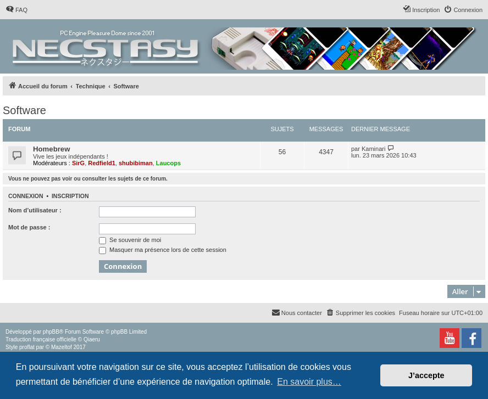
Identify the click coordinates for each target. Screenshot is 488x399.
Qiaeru (92, 339)
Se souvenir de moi (130, 240)
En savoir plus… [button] (309, 381)
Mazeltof (61, 347)
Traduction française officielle (40, 339)
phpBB (51, 332)
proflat (27, 347)
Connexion (25, 196)
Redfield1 (101, 163)
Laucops (168, 163)
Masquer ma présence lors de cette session (162, 249)
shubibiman (136, 163)
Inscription (70, 196)
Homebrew (51, 149)
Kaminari (373, 148)
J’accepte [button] (426, 375)
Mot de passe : (29, 227)
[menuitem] (16, 9)
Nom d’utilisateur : (35, 210)
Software (24, 110)
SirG (78, 163)
